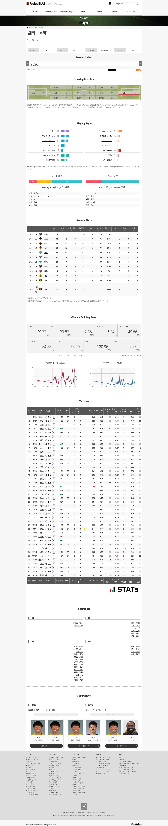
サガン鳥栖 (52, 790)
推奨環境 (72, 812)
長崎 (42, 452)
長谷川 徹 (78, 626)
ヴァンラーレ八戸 (54, 760)
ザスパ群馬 (75, 761)
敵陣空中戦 (50, 160)
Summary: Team (51, 12)
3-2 (49, 529)
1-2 (49, 475)
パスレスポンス (49, 155)
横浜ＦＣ (51, 773)
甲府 (42, 460)
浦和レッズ (29, 761)
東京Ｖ (41, 417)
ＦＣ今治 (51, 788)
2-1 (49, 467)
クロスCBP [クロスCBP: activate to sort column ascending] (107, 411)
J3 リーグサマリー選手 (102, 771)
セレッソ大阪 (30, 785)
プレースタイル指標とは (126, 767)
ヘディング (48, 141)
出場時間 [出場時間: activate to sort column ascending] (80, 229)
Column (99, 12)
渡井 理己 (78, 654)
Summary (98, 754)
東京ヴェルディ (30, 769)
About (114, 12)
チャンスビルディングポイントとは (71, 355)
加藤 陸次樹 (34, 193)
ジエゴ (137, 628)
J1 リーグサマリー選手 (102, 760)
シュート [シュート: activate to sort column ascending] (98, 229)
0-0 (49, 463)
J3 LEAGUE (75, 754)
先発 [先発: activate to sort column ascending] (62, 229)
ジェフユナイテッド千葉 (33, 763)
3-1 (49, 429)
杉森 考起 (78, 680)
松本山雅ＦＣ (76, 765)
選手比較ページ (46, 746)
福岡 (42, 436)
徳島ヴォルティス (54, 787)
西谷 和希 (78, 672)
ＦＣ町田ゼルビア (31, 771)
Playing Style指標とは (117, 166)
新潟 (42, 490)
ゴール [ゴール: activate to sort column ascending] (89, 229)
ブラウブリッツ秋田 (55, 763)
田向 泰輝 (135, 623)
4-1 (49, 560)
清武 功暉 (78, 659)
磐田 (42, 440)
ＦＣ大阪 (75, 775)
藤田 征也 (78, 667)
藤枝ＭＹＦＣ (53, 785)
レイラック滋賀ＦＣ (78, 773)
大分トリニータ (53, 792)
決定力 (52, 131)
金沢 (46, 239)
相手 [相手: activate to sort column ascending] (40, 411)
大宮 (42, 494)
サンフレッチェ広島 (32, 790)
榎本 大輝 (78, 665)
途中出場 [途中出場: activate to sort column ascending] (71, 229)
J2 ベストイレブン (101, 767)
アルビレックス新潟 (55, 779)
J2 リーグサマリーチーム (103, 763)
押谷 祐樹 (135, 649)
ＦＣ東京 (28, 767)
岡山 (42, 463)
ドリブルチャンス (105, 131)
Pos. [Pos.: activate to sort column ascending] (66, 411)
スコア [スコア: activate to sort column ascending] (48, 411)
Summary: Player (67, 12)
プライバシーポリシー (82, 812)
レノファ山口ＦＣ (77, 781)
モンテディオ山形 (54, 765)
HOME (35, 12)
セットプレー (47, 150)
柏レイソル (29, 765)
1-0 (49, 448)
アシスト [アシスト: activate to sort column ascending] (115, 229)
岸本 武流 (78, 662)
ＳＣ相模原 (75, 763)
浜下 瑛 (79, 675)
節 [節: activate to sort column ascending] (29, 411)
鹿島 (46, 234)
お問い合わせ (100, 812)
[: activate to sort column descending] (29, 229)
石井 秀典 (135, 631)
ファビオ (32, 199)
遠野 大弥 (90, 199)
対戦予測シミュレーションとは (128, 771)
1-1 (49, 425)
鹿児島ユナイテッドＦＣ (79, 792)
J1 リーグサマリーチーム (103, 758)
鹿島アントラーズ (31, 758)
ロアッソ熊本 (76, 790)
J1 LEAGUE (29, 754)
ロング (50, 146)
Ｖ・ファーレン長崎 (32, 794)
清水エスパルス (30, 777)
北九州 (41, 444)
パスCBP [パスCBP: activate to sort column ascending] (99, 411)
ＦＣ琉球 (75, 794)
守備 (110, 155)
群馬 (42, 479)
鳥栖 (46, 262)
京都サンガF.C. (30, 781)
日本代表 (121, 760)
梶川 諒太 (78, 677)
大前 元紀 (90, 205)
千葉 (42, 467)
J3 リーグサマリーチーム (103, 769)
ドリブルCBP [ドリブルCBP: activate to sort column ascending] (115, 411)
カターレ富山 (53, 781)
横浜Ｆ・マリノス (31, 775)
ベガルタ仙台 (53, 761)
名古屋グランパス (31, 779)
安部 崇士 (135, 636)
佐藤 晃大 (135, 652)
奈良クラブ (75, 777)
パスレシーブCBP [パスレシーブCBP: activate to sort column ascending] (123, 411)
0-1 (49, 436)
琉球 (42, 429)
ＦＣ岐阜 (75, 771)
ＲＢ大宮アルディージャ (56, 771)
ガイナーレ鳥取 (76, 779)
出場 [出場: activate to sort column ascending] (54, 229)
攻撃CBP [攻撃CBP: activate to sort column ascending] (91, 411)
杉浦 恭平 (33, 202)
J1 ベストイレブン (101, 761)
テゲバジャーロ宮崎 (55, 794)
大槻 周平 (33, 205)
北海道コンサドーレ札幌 (56, 758)
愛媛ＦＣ (75, 785)
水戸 (42, 475)
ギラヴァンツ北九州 (78, 788)
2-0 (49, 440)
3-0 (49, 417)
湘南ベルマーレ (53, 775)
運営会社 (92, 812)
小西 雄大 (78, 649)
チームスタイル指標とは (126, 769)
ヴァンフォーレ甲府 (55, 777)
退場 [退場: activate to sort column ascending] (133, 229)
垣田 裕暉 (135, 654)
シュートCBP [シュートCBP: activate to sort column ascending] (130, 411)
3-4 (49, 421)
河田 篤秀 (135, 647)
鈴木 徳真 (78, 670)
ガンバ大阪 (29, 783)
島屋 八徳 (78, 657)
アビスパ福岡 (30, 792)
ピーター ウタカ (92, 193)
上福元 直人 (78, 623)
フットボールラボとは (125, 761)
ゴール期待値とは (124, 773)
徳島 (46, 253)
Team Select (130, 12)
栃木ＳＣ (75, 760)
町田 (42, 456)
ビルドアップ (106, 146)
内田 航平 (78, 647)
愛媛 (42, 421)
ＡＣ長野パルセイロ (78, 767)
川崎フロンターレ (31, 773)
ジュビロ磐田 (53, 783)
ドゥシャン (135, 626)
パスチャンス (106, 141)
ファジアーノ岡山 (31, 788)
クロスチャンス (106, 136)
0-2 (49, 444)
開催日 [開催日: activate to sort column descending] (34, 411)
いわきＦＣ (52, 767)
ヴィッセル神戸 (30, 787)
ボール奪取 (107, 160)
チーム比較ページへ (55, 714)
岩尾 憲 (79, 652)
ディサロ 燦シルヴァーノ (39, 196)
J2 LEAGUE (52, 754)
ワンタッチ (48, 136)
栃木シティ (52, 769)
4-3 (49, 556)
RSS (138, 70)
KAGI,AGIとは (123, 765)
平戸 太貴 (90, 196)
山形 (42, 448)
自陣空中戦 (107, 150)
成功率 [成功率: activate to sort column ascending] (107, 229)
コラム (121, 758)
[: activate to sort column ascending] (33, 229)
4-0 (49, 433)
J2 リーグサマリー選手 (102, 765)
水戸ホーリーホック (32, 760)
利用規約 (66, 812)
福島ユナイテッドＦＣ (78, 758)
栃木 (42, 483)
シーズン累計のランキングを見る (128, 355)
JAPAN (83, 12)
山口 (42, 433)
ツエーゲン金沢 (76, 769)
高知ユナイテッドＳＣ (78, 787)
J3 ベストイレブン (101, 773)
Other (120, 754)
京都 (42, 425)
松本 (42, 471)
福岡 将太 (135, 633)
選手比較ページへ (112, 714)
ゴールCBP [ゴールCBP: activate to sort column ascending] (138, 411)
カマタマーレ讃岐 (77, 783)
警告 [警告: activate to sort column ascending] (125, 229)
